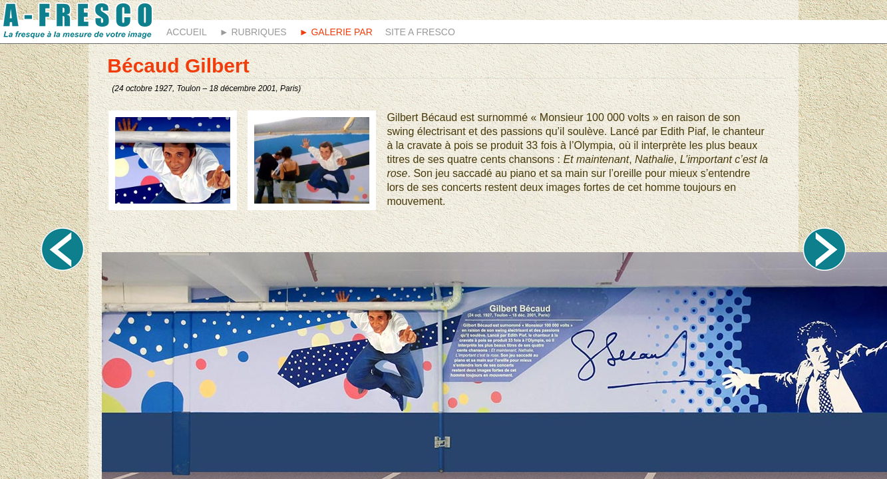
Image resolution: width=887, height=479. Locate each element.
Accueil (186, 32)
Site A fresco (420, 32)
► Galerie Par (336, 32)
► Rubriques (253, 32)
